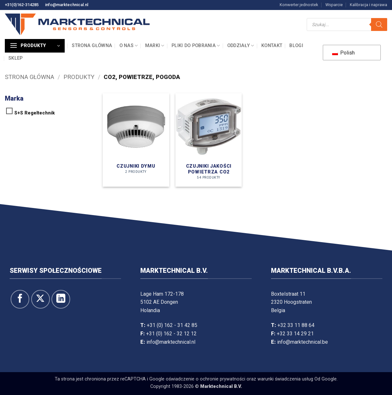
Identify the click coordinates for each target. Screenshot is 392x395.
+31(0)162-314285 (22, 4)
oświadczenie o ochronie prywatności (205, 379)
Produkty (78, 77)
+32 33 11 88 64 (295, 325)
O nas (128, 46)
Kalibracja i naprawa (368, 4)
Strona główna (92, 45)
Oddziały (240, 46)
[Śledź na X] (40, 299)
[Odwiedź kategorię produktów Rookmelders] (136, 140)
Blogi (296, 45)
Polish (343, 53)
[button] (35, 46)
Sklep (15, 58)
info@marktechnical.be (302, 342)
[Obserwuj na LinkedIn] (60, 299)
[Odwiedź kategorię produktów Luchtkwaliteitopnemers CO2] (208, 140)
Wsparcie (334, 4)
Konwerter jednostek (299, 4)
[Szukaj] (379, 24)
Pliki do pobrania (196, 46)
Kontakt (271, 45)
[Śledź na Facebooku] (20, 299)
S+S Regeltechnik (34, 113)
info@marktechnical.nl (66, 4)
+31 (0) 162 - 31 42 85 (172, 325)
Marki (154, 46)
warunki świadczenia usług (285, 379)
